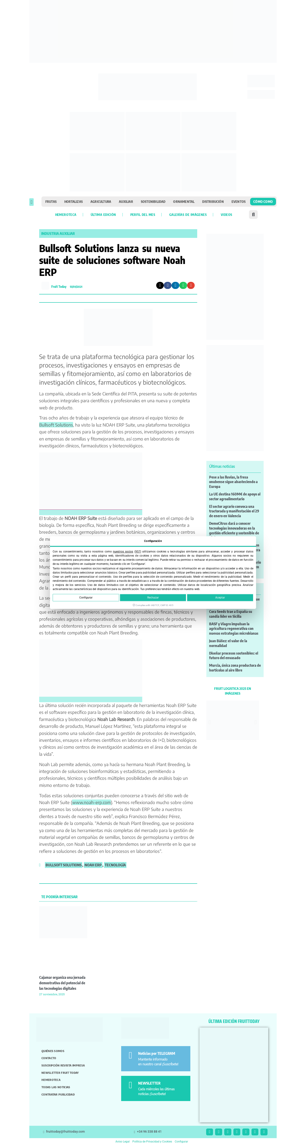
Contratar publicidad (58, 1094)
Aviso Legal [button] (122, 1141)
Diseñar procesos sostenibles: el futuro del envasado (233, 655)
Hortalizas (73, 201)
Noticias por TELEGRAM (156, 1053)
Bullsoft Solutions (56, 424)
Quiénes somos (52, 1051)
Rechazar (153, 597)
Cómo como (263, 201)
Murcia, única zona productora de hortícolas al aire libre (235, 667)
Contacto (48, 1058)
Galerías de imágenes (188, 214)
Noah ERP (93, 865)
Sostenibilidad (153, 201)
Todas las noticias (55, 1087)
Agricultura (100, 201)
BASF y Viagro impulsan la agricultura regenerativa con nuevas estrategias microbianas (233, 629)
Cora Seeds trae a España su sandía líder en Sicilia (230, 614)
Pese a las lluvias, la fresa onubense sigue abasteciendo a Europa (233, 482)
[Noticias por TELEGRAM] (130, 1055)
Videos (226, 214)
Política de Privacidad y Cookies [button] (152, 1141)
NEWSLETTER (149, 1083)
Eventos (239, 201)
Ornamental (183, 201)
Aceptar (220, 597)
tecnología (115, 865)
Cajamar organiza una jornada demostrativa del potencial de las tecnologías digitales (62, 983)
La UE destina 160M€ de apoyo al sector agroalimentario (234, 496)
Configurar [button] (181, 1141)
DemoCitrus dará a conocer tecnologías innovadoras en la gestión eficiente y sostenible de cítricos (234, 530)
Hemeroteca (65, 214)
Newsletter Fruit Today (60, 1072)
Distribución (213, 201)
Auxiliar (126, 201)
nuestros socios (123, 551)
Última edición (103, 214)
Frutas (51, 201)
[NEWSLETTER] (130, 1085)
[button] (31, 202)
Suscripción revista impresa (63, 1065)
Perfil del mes (142, 214)
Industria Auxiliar (58, 233)
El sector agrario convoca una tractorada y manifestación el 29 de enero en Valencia (234, 511)
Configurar (86, 597)
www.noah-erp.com (91, 802)
